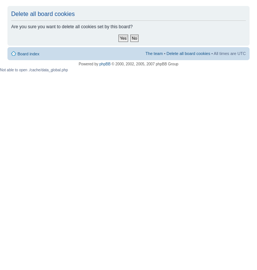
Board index (28, 54)
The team (154, 53)
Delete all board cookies (188, 53)
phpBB (105, 64)
